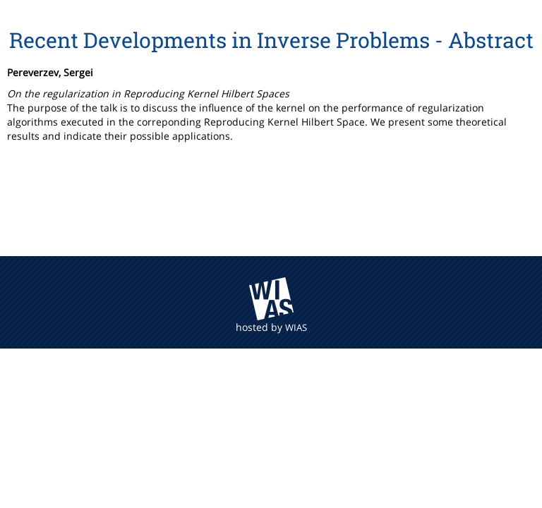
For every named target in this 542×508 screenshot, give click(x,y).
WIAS (296, 327)
